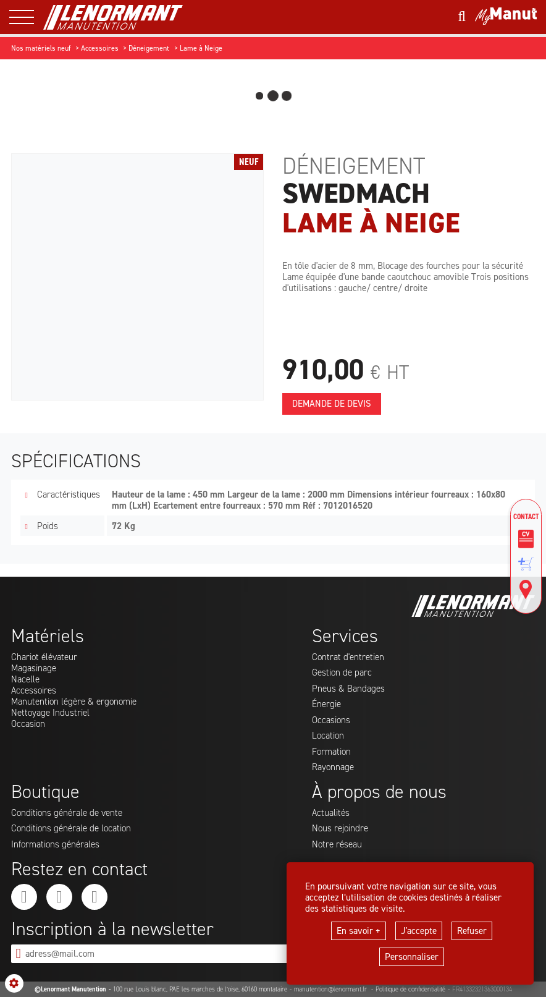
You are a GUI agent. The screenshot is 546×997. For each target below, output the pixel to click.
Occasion (28, 723)
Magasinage (33, 668)
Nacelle (25, 679)
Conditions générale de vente (66, 812)
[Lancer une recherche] (462, 17)
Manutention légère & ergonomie (73, 701)
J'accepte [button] (419, 931)
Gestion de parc (342, 672)
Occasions (331, 720)
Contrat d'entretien (348, 657)
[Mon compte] (506, 17)
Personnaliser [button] (412, 957)
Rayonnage (333, 767)
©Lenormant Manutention (70, 989)
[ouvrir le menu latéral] (26, 17)
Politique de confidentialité (410, 989)
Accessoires (33, 690)
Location (328, 735)
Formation (331, 751)
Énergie (326, 704)
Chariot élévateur (44, 657)
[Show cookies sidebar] (14, 983)
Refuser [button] (472, 931)
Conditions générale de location (71, 828)
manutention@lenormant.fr (331, 989)
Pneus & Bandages (348, 688)
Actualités (331, 812)
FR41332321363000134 (482, 989)
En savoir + (358, 931)
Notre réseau (337, 844)
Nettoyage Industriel (50, 712)
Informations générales (55, 844)
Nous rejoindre (340, 828)
